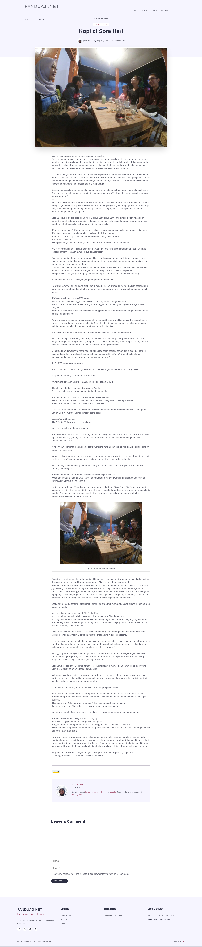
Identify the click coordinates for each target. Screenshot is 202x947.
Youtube (113, 792)
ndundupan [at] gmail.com (159, 919)
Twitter (103, 792)
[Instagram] (24, 929)
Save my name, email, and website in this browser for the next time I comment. (91, 874)
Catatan (56, 771)
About (145, 11)
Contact (165, 11)
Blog (154, 11)
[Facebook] (19, 929)
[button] (174, 11)
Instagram (89, 792)
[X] (35, 929)
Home (135, 11)
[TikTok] (30, 929)
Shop (63, 924)
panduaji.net (42, 6)
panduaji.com (77, 795)
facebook (96, 792)
